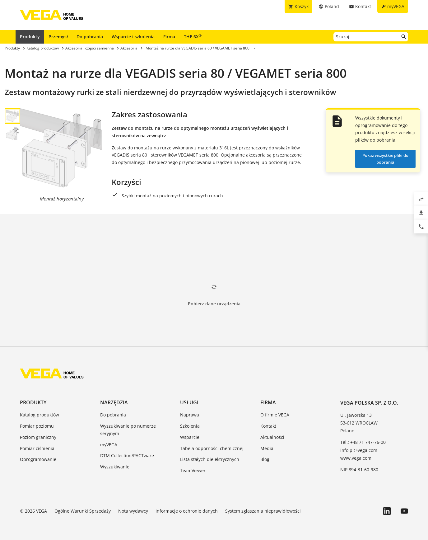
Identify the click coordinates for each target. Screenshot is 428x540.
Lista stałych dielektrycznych (209, 459)
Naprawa (189, 415)
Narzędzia (114, 402)
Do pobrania (90, 37)
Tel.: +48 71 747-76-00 (363, 442)
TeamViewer (193, 470)
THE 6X (193, 36)
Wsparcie (189, 437)
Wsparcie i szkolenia (133, 37)
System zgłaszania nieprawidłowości (263, 511)
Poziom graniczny (38, 437)
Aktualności (272, 437)
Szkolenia (190, 426)
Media (266, 448)
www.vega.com (355, 458)
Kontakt (268, 426)
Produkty (30, 37)
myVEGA (108, 445)
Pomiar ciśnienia (37, 448)
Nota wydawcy (133, 511)
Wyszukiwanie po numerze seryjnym (128, 429)
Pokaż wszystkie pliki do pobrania (385, 159)
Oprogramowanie (38, 459)
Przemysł (58, 37)
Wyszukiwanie (114, 467)
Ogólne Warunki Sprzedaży (82, 511)
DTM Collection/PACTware (127, 455)
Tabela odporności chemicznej (212, 448)
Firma (169, 37)
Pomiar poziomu (37, 426)
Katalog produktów (39, 415)
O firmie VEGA (274, 415)
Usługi (189, 402)
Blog (264, 459)
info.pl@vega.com (358, 450)
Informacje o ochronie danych (187, 511)
